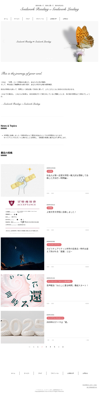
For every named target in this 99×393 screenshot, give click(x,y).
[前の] (3, 41)
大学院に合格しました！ (12, 135)
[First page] (29, 347)
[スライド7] (47, 58)
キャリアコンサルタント (55, 318)
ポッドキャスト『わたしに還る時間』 (59, 281)
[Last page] (63, 347)
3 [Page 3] (46, 347)
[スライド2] (49, 58)
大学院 (50, 171)
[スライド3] (51, 58)
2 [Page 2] (42, 347)
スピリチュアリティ (54, 244)
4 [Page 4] (50, 347)
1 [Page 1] (37, 347)
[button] (16, 18)
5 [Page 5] (54, 347)
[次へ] (95, 41)
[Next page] (59, 347)
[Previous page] (33, 347)
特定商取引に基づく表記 (90, 385)
